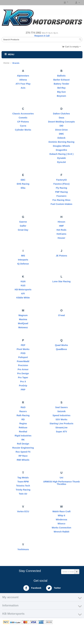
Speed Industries (61, 415)
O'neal (61, 315)
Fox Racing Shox (61, 200)
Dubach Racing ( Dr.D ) (61, 154)
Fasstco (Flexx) (61, 184)
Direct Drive (61, 130)
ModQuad (23, 323)
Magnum (23, 315)
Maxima (23, 319)
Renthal (23, 431)
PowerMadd (23, 361)
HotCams (61, 234)
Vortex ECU (23, 511)
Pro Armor (23, 369)
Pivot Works (23, 349)
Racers (23, 411)
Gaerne (23, 222)
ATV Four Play (23, 84)
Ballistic (61, 75)
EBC (23, 180)
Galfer (23, 226)
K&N (23, 281)
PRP (23, 389)
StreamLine (61, 427)
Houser (61, 238)
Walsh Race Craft (61, 511)
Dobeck (61, 138)
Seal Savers (61, 407)
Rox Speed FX (23, 452)
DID (61, 125)
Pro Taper (23, 377)
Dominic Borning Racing (61, 142)
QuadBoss (61, 349)
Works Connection (61, 527)
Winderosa (61, 519)
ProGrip (23, 385)
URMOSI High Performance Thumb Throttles (61, 482)
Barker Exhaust (61, 79)
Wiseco (61, 523)
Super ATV (61, 431)
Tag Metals (23, 477)
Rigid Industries (23, 435)
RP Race (23, 456)
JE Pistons (61, 255)
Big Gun (61, 92)
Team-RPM (23, 481)
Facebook (32, 588)
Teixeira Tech (23, 485)
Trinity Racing (23, 489)
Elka (23, 188)
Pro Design (23, 373)
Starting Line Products (61, 423)
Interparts (23, 259)
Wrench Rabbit (61, 531)
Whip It (61, 515)
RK (23, 439)
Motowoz (23, 327)
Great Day (23, 230)
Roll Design (23, 443)
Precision (23, 365)
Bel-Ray (61, 88)
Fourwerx (61, 196)
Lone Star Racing (61, 281)
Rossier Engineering (23, 447)
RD (23, 419)
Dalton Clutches (61, 113)
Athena (23, 79)
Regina (23, 423)
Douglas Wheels (61, 146)
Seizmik (61, 411)
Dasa (61, 117)
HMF (61, 226)
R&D (23, 407)
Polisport (23, 357)
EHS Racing (23, 184)
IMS (23, 255)
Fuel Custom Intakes (61, 204)
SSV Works (61, 419)
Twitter (53, 588)
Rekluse (23, 427)
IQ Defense (23, 263)
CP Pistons (23, 121)
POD (23, 353)
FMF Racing (61, 192)
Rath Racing (23, 415)
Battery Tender (61, 84)
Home (6, 63)
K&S (23, 285)
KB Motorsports (23, 289)
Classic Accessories (23, 113)
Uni (61, 477)
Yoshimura (23, 549)
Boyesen (61, 96)
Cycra (23, 125)
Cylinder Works (23, 130)
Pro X (23, 381)
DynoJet (61, 162)
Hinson (61, 222)
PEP (23, 345)
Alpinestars (23, 75)
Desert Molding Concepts (61, 121)
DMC (61, 134)
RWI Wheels (23, 460)
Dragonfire (61, 150)
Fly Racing (61, 188)
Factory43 (61, 180)
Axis (23, 88)
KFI (23, 293)
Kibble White (23, 297)
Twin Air (23, 494)
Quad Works (61, 345)
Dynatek (61, 158)
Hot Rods (61, 230)
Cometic (23, 117)
